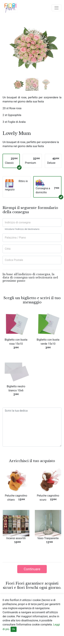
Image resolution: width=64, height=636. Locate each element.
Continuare (32, 569)
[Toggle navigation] (56, 7)
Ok (13, 629)
